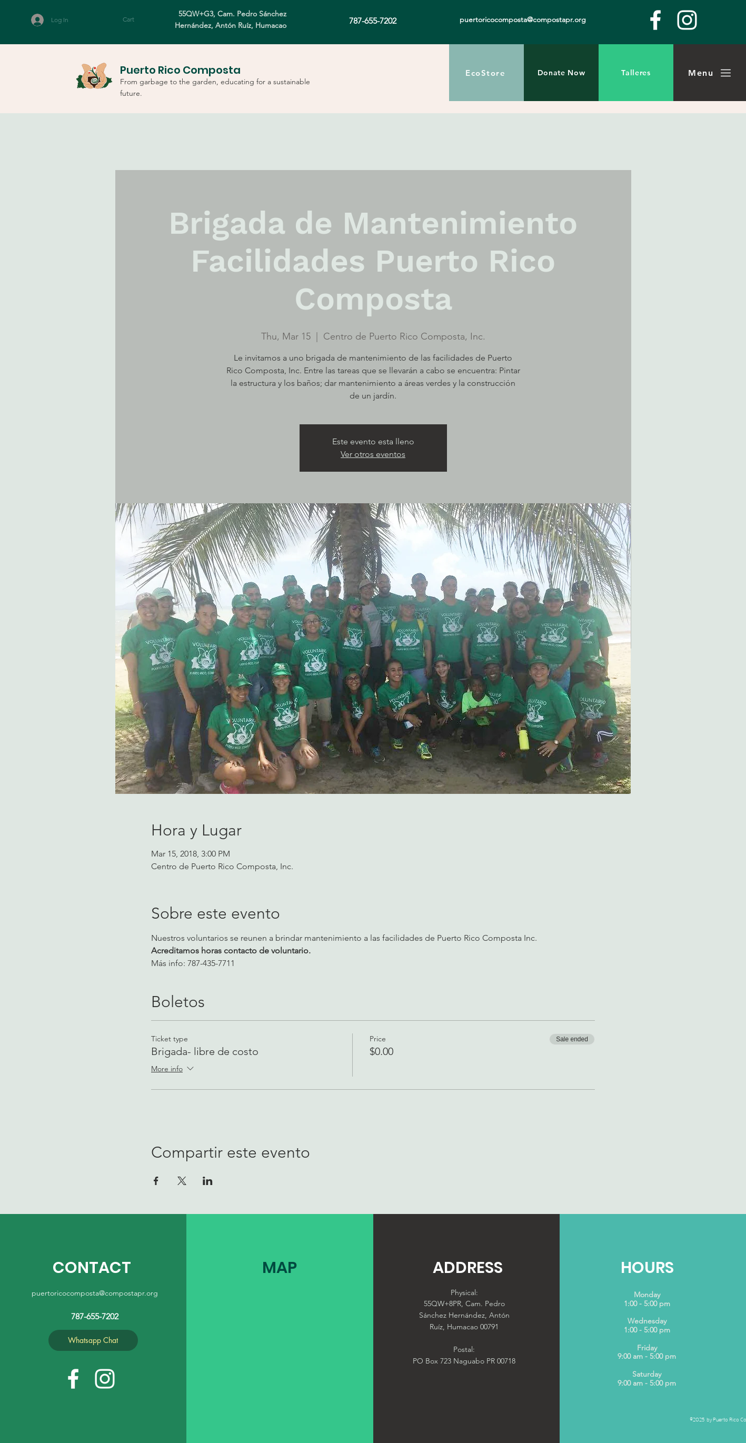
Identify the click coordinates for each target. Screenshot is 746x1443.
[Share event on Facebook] (156, 1181)
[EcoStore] (486, 72)
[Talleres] (636, 72)
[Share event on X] (182, 1181)
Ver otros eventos (373, 454)
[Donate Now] (561, 72)
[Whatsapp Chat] (93, 1340)
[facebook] (655, 20)
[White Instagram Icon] (687, 20)
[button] (138, 19)
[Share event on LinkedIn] (208, 1181)
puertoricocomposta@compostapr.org (95, 1293)
